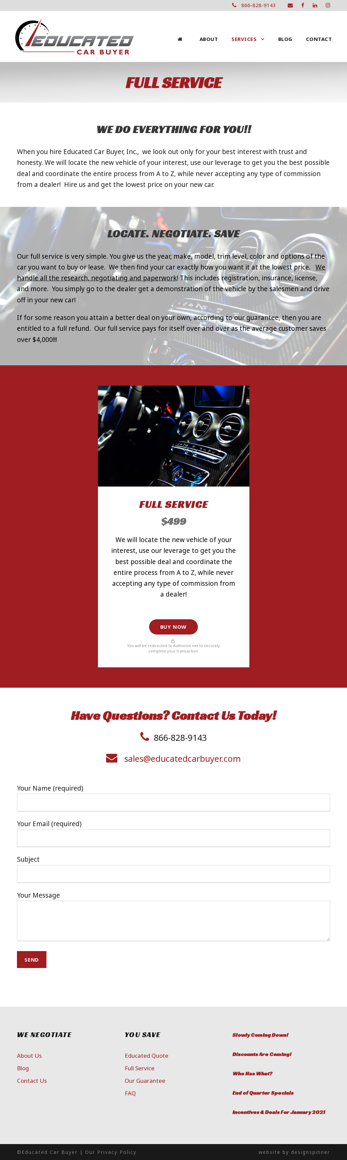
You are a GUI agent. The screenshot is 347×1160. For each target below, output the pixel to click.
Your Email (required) (173, 833)
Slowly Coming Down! (260, 1034)
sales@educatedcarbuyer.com (182, 758)
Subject (173, 869)
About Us (29, 1055)
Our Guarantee (145, 1080)
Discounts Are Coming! (261, 1054)
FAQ (130, 1093)
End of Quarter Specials (262, 1092)
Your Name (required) (173, 798)
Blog (285, 39)
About (209, 39)
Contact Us (32, 1080)
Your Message (173, 918)
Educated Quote (146, 1055)
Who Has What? (252, 1073)
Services (244, 39)
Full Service (140, 1068)
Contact (319, 39)
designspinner (310, 1152)
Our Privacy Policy (111, 1152)
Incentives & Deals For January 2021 (278, 1112)
